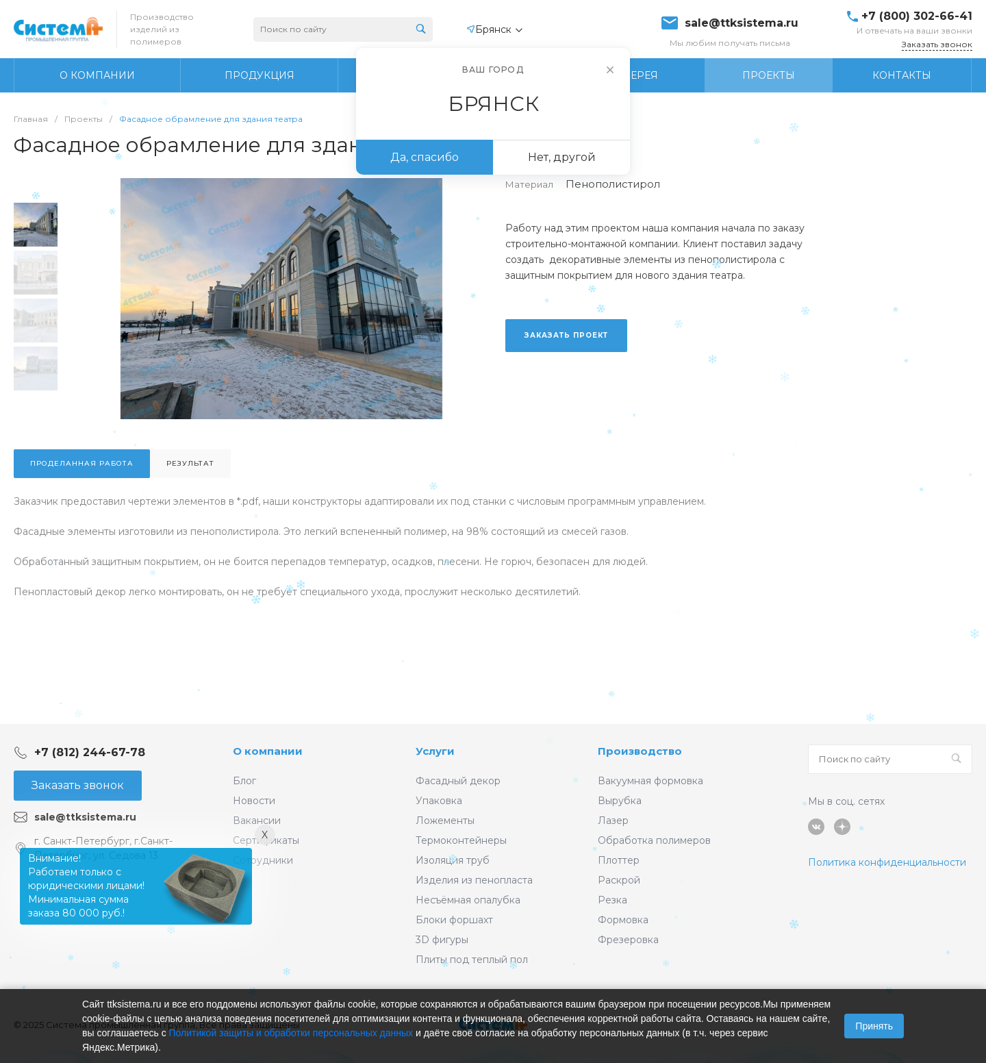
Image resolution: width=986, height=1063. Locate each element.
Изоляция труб (453, 860)
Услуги (435, 751)
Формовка (623, 920)
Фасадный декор (458, 781)
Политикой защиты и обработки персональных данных (291, 1032)
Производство (640, 751)
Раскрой (619, 880)
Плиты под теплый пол (472, 959)
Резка (612, 900)
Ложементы (445, 820)
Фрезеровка (628, 940)
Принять (874, 1026)
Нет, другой (562, 157)
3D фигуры (442, 940)
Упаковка (439, 801)
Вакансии (257, 820)
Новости (254, 801)
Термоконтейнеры (461, 840)
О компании (268, 751)
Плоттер (619, 860)
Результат (190, 463)
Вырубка (620, 801)
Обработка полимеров (654, 840)
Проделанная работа (82, 463)
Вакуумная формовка (650, 781)
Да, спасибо (424, 157)
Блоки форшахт (454, 920)
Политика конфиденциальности (887, 862)
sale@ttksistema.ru (741, 23)
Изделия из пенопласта (474, 880)
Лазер (613, 820)
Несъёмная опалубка (468, 900)
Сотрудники (263, 860)
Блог (244, 781)
